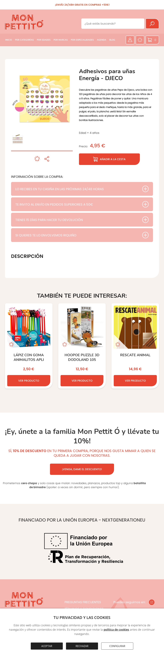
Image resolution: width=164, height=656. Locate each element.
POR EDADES (43, 40)
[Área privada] (130, 40)
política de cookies (116, 629)
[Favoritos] (140, 40)
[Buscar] (152, 23)
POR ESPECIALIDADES (82, 40)
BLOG (112, 40)
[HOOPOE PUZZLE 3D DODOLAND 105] (82, 345)
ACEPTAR (46, 646)
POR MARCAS (60, 40)
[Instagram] (152, 602)
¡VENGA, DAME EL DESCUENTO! (82, 469)
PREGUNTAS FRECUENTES (83, 602)
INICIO (8, 40)
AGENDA (101, 40)
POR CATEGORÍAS (24, 40)
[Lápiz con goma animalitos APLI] (29, 345)
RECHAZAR (82, 646)
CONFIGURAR (117, 646)
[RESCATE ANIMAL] (135, 345)
